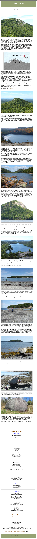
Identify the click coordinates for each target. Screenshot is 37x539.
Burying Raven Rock (16, 439)
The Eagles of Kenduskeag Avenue (16, 454)
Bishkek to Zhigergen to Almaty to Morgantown (16, 504)
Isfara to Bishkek (16, 503)
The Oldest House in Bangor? (17, 456)
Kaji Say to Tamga (16, 509)
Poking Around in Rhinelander (17, 486)
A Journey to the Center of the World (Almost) (17, 478)
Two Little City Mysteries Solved (16, 455)
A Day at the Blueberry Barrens (17, 451)
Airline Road (16, 450)
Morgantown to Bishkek (16, 506)
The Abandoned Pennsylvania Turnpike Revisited (16, 469)
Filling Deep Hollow (16, 437)
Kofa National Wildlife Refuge (17, 479)
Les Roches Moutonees (17, 448)
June (14, 527)
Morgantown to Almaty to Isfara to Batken (16, 496)
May (12, 527)
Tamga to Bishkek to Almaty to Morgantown (17, 510)
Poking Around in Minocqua (16, 487)
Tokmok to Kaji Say (16, 508)
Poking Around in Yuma (16, 477)
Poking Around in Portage (16, 485)
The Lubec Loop (16, 449)
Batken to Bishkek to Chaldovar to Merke (16, 497)
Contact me (16, 536)
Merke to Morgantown (17, 498)
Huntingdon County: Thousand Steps (17, 468)
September (22, 527)
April (10, 527)
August (19, 527)
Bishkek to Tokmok (16, 507)
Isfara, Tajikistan (16, 501)
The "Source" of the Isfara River (16, 502)
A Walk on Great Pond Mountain (16, 453)
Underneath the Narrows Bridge (16, 466)
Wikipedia (11, 88)
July (16, 527)
